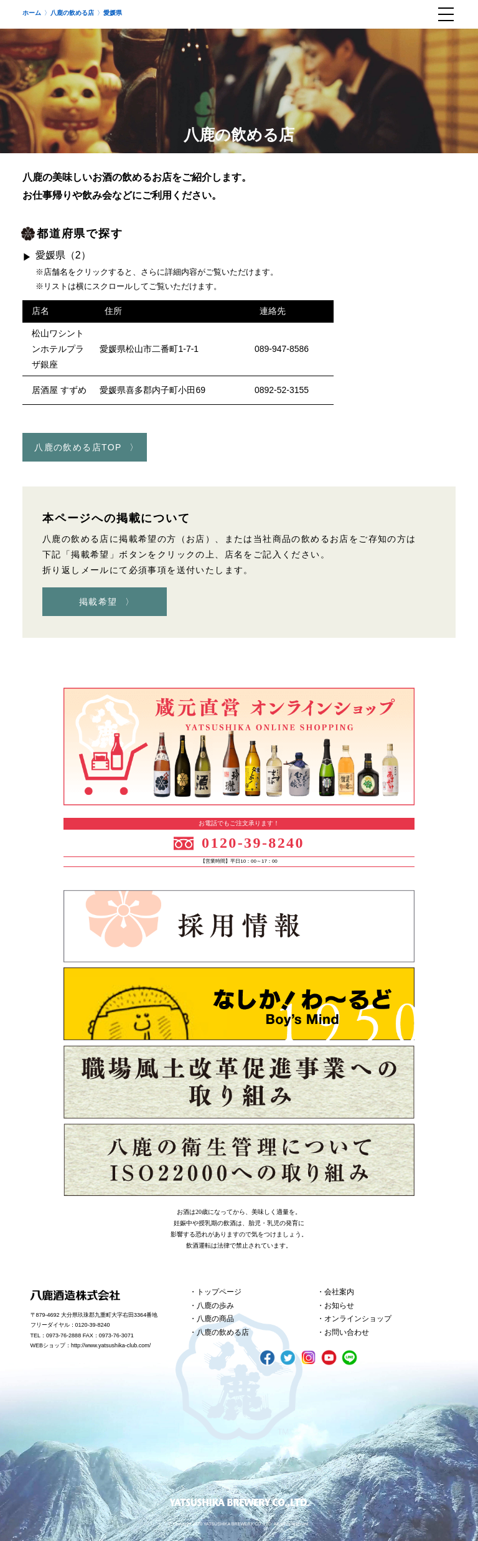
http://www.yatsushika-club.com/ (111, 1345)
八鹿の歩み (215, 1305)
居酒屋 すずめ (59, 390)
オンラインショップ (357, 1318)
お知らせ (339, 1305)
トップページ (219, 1291)
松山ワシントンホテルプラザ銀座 (58, 348)
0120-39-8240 (253, 843)
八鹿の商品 (215, 1318)
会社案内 (339, 1291)
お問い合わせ (346, 1332)
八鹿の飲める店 (223, 1332)
